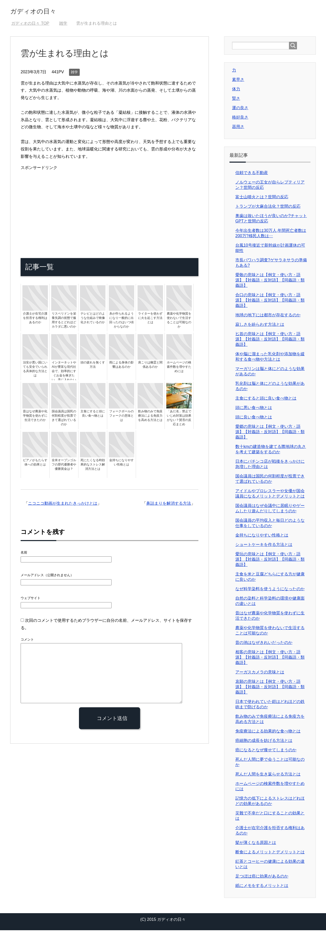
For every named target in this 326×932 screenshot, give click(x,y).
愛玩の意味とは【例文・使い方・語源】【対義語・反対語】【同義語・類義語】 (270, 561)
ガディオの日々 (43, 11)
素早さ (238, 81)
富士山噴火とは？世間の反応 (261, 198)
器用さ (238, 128)
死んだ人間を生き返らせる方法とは (268, 776)
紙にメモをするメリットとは (261, 887)
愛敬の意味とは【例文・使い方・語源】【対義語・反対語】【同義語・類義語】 (270, 281)
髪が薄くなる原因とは (255, 844)
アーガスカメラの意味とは (259, 674)
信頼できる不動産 (251, 174)
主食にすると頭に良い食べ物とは (265, 400)
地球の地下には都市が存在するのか (268, 317)
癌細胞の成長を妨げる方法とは (263, 742)
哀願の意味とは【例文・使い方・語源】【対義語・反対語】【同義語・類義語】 (270, 688)
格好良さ (240, 119)
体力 (236, 91)
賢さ (236, 100)
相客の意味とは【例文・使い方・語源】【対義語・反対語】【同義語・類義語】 (270, 659)
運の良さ (240, 109)
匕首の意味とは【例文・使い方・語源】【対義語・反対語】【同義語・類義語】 (270, 340)
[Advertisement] (109, 209)
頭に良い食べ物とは (253, 419)
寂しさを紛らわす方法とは (259, 326)
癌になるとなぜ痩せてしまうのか (265, 752)
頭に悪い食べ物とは (253, 409)
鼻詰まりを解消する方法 (168, 505)
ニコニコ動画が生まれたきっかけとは (62, 505)
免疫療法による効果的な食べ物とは (268, 733)
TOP (30, 25)
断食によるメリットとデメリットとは (270, 854)
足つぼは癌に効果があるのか (261, 878)
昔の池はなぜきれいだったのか (263, 644)
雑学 (74, 74)
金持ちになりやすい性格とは (261, 537)
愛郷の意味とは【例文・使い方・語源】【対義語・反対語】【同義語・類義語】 (270, 433)
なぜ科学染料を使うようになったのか (270, 590)
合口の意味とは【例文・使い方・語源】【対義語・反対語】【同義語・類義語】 (270, 301)
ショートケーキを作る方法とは (263, 546)
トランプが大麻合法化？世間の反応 (268, 208)
